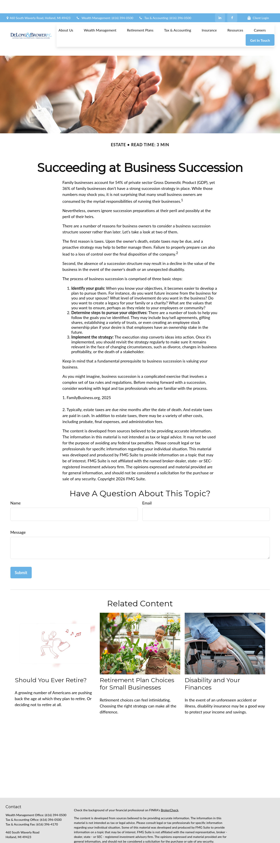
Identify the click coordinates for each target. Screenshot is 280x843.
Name (15, 483)
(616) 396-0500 (50, 800)
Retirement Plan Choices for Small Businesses (137, 663)
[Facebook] (232, 4)
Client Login (258, 4)
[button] (66, 16)
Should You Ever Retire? (51, 660)
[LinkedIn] (220, 4)
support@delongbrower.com (25, 824)
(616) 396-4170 (47, 804)
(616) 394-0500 (55, 795)
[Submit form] (21, 552)
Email (147, 483)
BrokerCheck (169, 790)
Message (18, 512)
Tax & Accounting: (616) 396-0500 (165, 4)
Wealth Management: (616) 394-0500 (104, 4)
